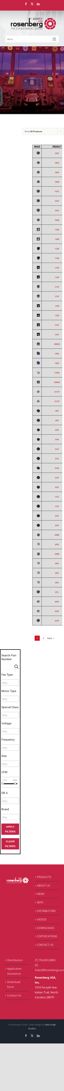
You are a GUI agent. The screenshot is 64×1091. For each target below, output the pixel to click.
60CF (57, 410)
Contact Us (14, 995)
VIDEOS (41, 919)
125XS (57, 305)
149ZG (57, 353)
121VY (57, 286)
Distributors (15, 960)
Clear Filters (10, 844)
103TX (57, 191)
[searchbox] (17, 683)
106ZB (57, 181)
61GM (57, 468)
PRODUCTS (44, 877)
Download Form (13, 984)
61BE (57, 429)
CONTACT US (45, 945)
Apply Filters (10, 829)
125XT (57, 325)
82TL (57, 592)
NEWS (41, 894)
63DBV (57, 534)
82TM (57, 620)
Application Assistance (14, 971)
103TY (57, 153)
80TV (57, 573)
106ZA (57, 162)
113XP (57, 267)
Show (33, 131)
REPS (40, 902)
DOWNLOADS (45, 928)
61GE (57, 449)
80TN (57, 544)
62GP (57, 487)
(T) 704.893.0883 (45, 960)
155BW (56, 372)
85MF (57, 601)
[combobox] (10, 682)
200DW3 (57, 344)
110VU (57, 229)
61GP (57, 477)
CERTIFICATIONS (47, 936)
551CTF (57, 391)
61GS (57, 496)
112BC (57, 248)
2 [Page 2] (43, 638)
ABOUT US (43, 885)
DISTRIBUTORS (46, 911)
